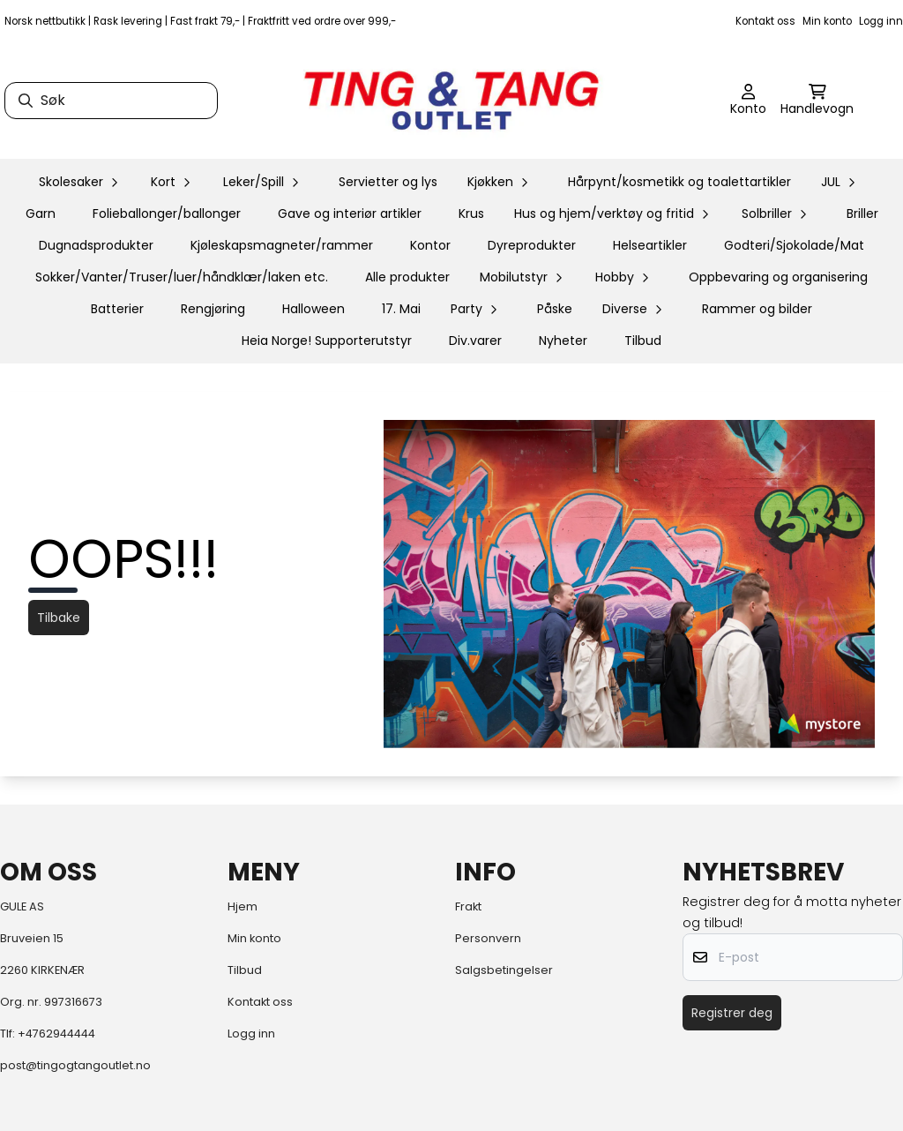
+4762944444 (56, 1033)
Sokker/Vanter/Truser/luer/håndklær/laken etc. (181, 277)
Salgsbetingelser (504, 969)
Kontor (430, 245)
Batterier (117, 309)
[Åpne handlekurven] (817, 100)
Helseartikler (650, 245)
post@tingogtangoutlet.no (75, 1065)
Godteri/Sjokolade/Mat (794, 245)
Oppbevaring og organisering (778, 277)
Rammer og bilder (757, 309)
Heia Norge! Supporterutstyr (327, 340)
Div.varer (475, 340)
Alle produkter (407, 277)
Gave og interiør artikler (350, 213)
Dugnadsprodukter (96, 245)
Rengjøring (213, 309)
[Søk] (111, 100)
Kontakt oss (765, 21)
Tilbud (642, 340)
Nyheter (563, 340)
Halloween (313, 309)
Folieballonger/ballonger (167, 213)
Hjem (242, 906)
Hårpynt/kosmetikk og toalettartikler (679, 182)
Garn (41, 213)
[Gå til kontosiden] (748, 100)
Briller (862, 213)
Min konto (827, 21)
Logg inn (881, 21)
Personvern (488, 938)
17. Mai (401, 309)
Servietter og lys (388, 182)
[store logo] (451, 100)
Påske (554, 309)
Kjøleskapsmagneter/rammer (281, 245)
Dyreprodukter (532, 245)
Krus (471, 213)
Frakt (468, 906)
